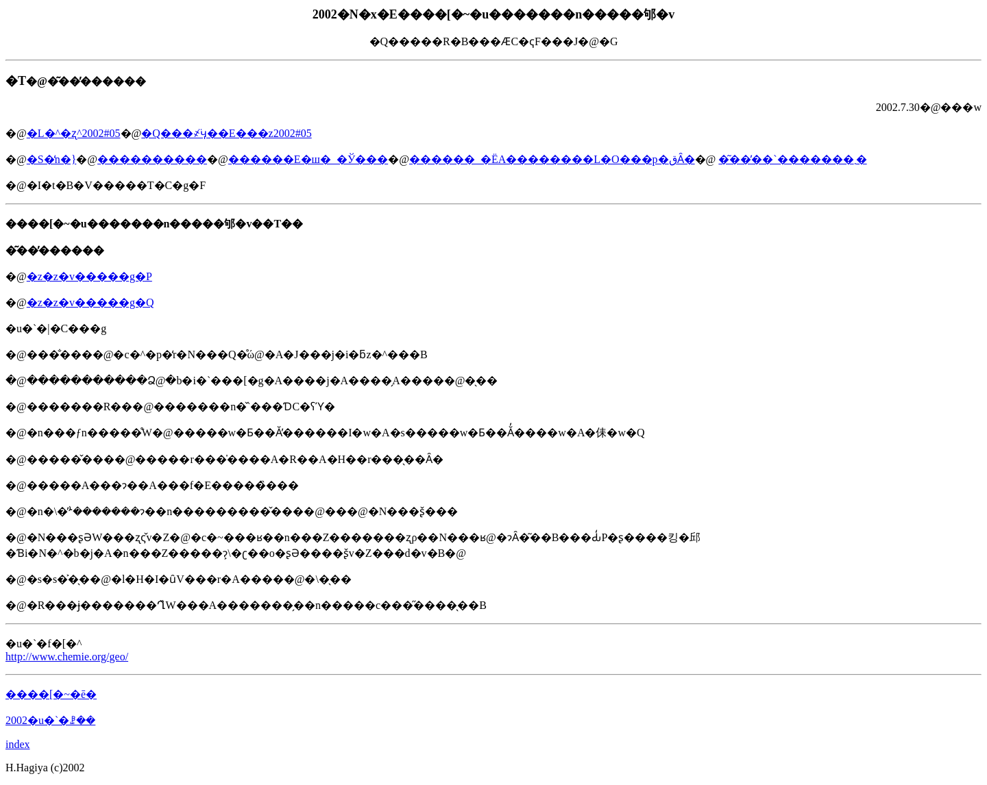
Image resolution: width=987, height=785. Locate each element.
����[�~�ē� (51, 694)
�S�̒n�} (52, 159)
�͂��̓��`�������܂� (792, 159)
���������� (152, 159)
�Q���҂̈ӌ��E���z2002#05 (226, 133)
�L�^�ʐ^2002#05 (74, 133)
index (17, 744)
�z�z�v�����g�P (89, 276)
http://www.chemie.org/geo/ (66, 656)
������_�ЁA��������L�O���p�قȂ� (552, 159)
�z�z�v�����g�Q (90, 302)
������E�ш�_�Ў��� (308, 159)
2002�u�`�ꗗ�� (50, 720)
